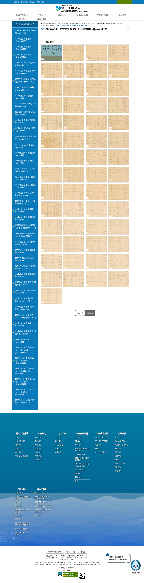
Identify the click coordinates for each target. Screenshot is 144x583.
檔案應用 (118, 471)
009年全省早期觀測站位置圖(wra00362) (25, 88)
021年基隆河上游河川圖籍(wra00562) (25, 202)
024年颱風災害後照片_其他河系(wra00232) (25, 283)
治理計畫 (38, 441)
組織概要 (18, 445)
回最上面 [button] (90, 313)
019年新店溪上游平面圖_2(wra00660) (25, 186)
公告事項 (78, 437)
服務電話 (18, 452)
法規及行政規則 (100, 452)
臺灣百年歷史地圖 (21, 529)
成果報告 (76, 23)
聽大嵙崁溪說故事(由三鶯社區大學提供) (22, 524)
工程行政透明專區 (101, 441)
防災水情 (38, 452)
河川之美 (22, 19)
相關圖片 (49, 42)
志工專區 (38, 456)
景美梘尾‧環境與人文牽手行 (22, 497)
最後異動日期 (63, 568)
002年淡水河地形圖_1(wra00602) (23, 40)
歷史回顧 (68, 23)
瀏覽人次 (65, 570)
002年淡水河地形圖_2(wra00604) (23, 48)
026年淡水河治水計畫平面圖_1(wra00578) (25, 401)
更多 (76, 481)
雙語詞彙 (40, 2)
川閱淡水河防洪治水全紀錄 (22, 511)
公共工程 (62, 15)
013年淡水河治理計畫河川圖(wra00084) (25, 129)
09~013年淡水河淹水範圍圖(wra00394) (25, 105)
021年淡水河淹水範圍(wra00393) (24, 210)
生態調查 (38, 448)
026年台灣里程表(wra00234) (22, 340)
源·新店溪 (18, 502)
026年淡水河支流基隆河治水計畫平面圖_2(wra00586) (25, 360)
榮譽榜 (117, 459)
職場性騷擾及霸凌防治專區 (82, 459)
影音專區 (18, 506)
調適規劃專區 (80, 470)
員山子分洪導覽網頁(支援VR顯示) (42, 497)
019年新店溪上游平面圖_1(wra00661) (25, 178)
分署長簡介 (19, 437)
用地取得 (78, 441)
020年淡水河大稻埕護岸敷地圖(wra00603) (25, 194)
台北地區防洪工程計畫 (88, 23)
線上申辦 (118, 456)
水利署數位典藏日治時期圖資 (113, 23)
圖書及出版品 (120, 463)
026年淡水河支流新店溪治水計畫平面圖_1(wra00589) (25, 381)
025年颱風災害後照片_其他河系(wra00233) (25, 332)
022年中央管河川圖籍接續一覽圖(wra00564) (25, 234)
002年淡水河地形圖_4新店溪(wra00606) (25, 63)
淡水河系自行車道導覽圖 (22, 533)
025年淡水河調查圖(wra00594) (23, 324)
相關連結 (118, 467)
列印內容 (128, 28)
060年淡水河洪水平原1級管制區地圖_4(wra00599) (71, 25)
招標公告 (78, 477)
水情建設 (38, 445)
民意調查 (118, 448)
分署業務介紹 (20, 441)
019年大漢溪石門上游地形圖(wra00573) (25, 169)
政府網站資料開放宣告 (55, 552)
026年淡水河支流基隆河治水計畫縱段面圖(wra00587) (25, 371)
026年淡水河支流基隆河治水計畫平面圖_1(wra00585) (25, 350)
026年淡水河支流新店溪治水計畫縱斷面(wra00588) (25, 392)
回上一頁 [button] (80, 313)
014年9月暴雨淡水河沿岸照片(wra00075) (25, 137)
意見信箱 (118, 437)
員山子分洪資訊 (40, 502)
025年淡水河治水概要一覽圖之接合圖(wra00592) (25, 316)
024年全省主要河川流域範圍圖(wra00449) (25, 267)
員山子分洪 (42, 19)
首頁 (44, 23)
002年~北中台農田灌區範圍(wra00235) (25, 31)
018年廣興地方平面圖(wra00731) (24, 162)
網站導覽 (24, 2)
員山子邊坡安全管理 (42, 506)
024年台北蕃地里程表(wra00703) (24, 259)
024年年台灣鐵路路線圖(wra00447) (25, 275)
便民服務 (122, 15)
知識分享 (118, 452)
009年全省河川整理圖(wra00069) (24, 97)
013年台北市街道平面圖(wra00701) (25, 121)
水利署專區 (79, 445)
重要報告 (99, 23)
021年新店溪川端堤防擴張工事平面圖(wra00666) (25, 226)
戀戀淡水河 (19, 492)
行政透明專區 (102, 15)
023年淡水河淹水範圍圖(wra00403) (25, 251)
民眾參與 (98, 448)
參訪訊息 (38, 515)
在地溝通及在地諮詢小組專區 (82, 449)
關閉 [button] (121, 2)
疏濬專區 (98, 445)
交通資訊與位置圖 (21, 456)
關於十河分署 (22, 15)
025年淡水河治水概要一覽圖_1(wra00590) (25, 299)
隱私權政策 (82, 552)
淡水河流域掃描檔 (25, 24)
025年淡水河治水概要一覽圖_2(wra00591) (25, 308)
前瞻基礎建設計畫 (101, 437)
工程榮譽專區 (60, 445)
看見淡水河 (19, 519)
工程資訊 (58, 437)
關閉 (107, 554)
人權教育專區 (80, 454)
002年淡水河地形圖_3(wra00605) (23, 55)
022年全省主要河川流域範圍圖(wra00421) (25, 243)
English (32, 2)
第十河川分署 (72, 8)
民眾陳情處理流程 (121, 445)
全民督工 (58, 448)
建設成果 (58, 441)
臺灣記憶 (18, 515)
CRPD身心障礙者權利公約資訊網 (82, 465)
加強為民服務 (120, 441)
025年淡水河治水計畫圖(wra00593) (25, 291)
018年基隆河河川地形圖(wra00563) (25, 154)
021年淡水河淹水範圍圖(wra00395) (25, 218)
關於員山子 (39, 492)
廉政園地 (78, 473)
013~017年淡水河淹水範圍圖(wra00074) (25, 113)
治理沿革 (60, 23)
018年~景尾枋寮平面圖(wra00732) (24, 146)
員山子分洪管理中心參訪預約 (42, 510)
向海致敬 (38, 459)
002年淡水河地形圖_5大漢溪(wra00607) (25, 72)
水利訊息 (42, 15)
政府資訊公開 (82, 15)
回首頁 (16, 2)
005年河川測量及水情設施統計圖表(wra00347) (25, 80)
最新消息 (38, 437)
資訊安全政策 (70, 552)
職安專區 (58, 452)
